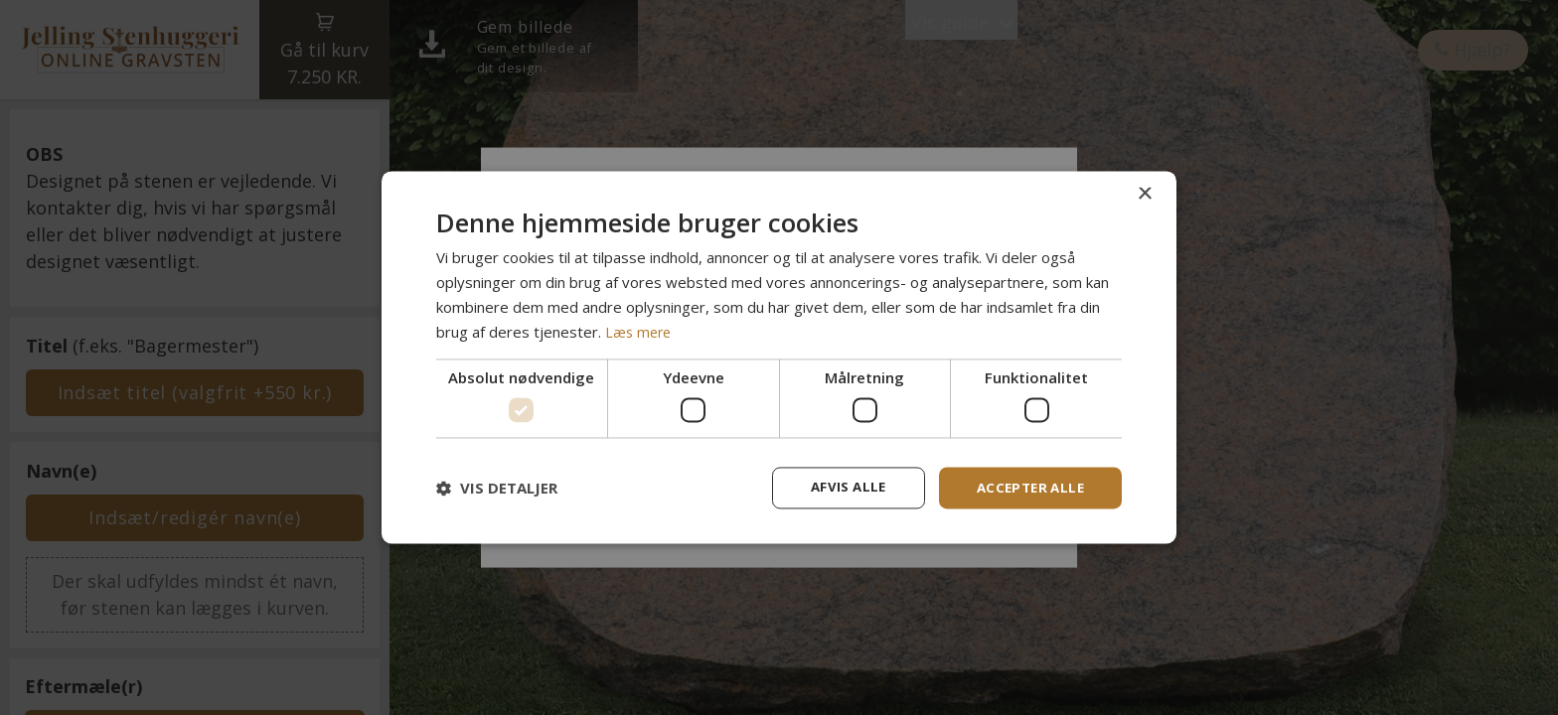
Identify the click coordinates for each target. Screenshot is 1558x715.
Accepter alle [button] (1027, 487)
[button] (496, 488)
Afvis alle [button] (839, 487)
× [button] (1144, 193)
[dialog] (779, 357)
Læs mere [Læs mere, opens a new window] (640, 331)
